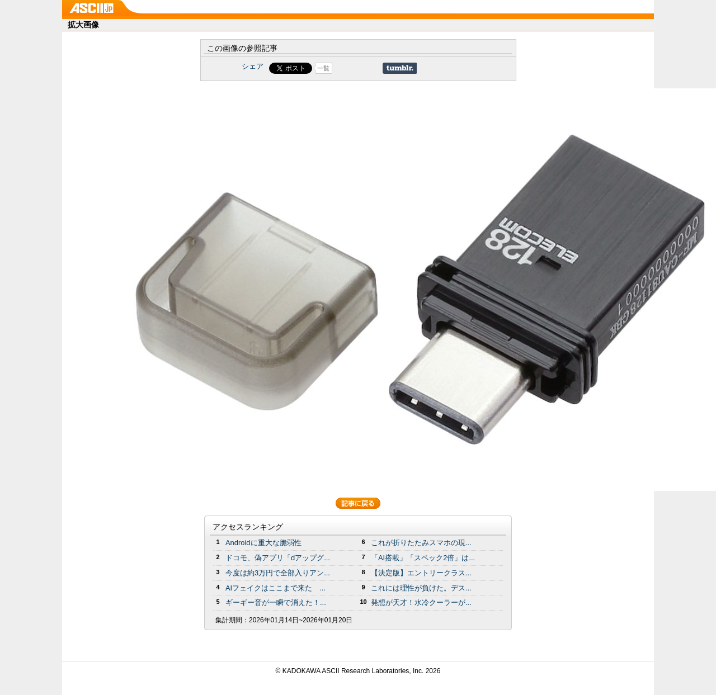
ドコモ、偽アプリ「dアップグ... (277, 558)
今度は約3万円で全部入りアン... (277, 573)
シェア (252, 66)
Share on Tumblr (400, 68)
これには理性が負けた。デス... (421, 588)
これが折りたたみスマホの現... (421, 542)
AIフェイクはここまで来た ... (275, 588)
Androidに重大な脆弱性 (263, 542)
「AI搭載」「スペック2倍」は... (423, 558)
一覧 (323, 68)
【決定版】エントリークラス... (421, 573)
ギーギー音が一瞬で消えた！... (275, 602)
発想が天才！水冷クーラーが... (421, 602)
